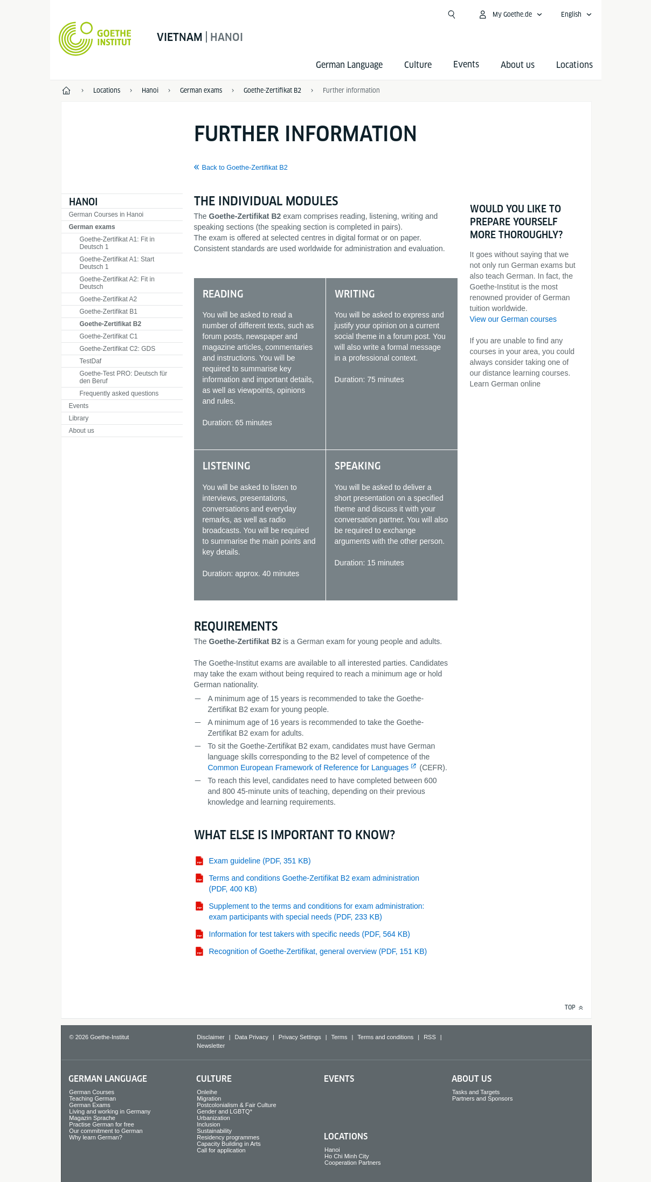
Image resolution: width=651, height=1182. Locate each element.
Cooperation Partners (352, 1162)
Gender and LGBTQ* (224, 1111)
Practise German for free (101, 1124)
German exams (92, 227)
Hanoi (83, 202)
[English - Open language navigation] (576, 15)
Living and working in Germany (109, 1111)
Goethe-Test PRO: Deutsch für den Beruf (124, 377)
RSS (430, 1037)
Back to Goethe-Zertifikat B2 (245, 167)
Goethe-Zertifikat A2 (108, 299)
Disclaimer (210, 1037)
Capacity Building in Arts (229, 1143)
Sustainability (214, 1131)
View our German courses (513, 319)
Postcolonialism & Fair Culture (236, 1105)
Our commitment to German (105, 1131)
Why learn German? (95, 1137)
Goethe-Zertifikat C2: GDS (118, 348)
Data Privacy (251, 1037)
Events (79, 406)
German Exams (89, 1105)
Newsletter (211, 1045)
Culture (418, 65)
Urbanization (213, 1118)
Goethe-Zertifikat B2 (111, 324)
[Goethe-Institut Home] (95, 39)
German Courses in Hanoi (106, 214)
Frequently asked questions (119, 393)
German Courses (91, 1092)
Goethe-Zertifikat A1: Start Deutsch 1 (117, 263)
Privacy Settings (300, 1037)
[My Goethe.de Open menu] (510, 15)
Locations (574, 65)
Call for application (221, 1150)
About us (518, 65)
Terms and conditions (385, 1037)
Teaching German (92, 1098)
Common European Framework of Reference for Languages (308, 767)
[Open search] (452, 14)
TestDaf (91, 361)
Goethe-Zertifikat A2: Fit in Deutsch (117, 283)
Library (79, 418)
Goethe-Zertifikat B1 (108, 311)
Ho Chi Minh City (346, 1156)
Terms (339, 1037)
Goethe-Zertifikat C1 (109, 336)
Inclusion (208, 1124)
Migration (209, 1098)
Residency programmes (228, 1137)
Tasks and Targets (476, 1092)
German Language (349, 65)
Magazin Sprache (92, 1118)
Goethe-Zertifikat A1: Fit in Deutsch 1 (117, 243)
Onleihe (207, 1092)
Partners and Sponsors (482, 1098)
